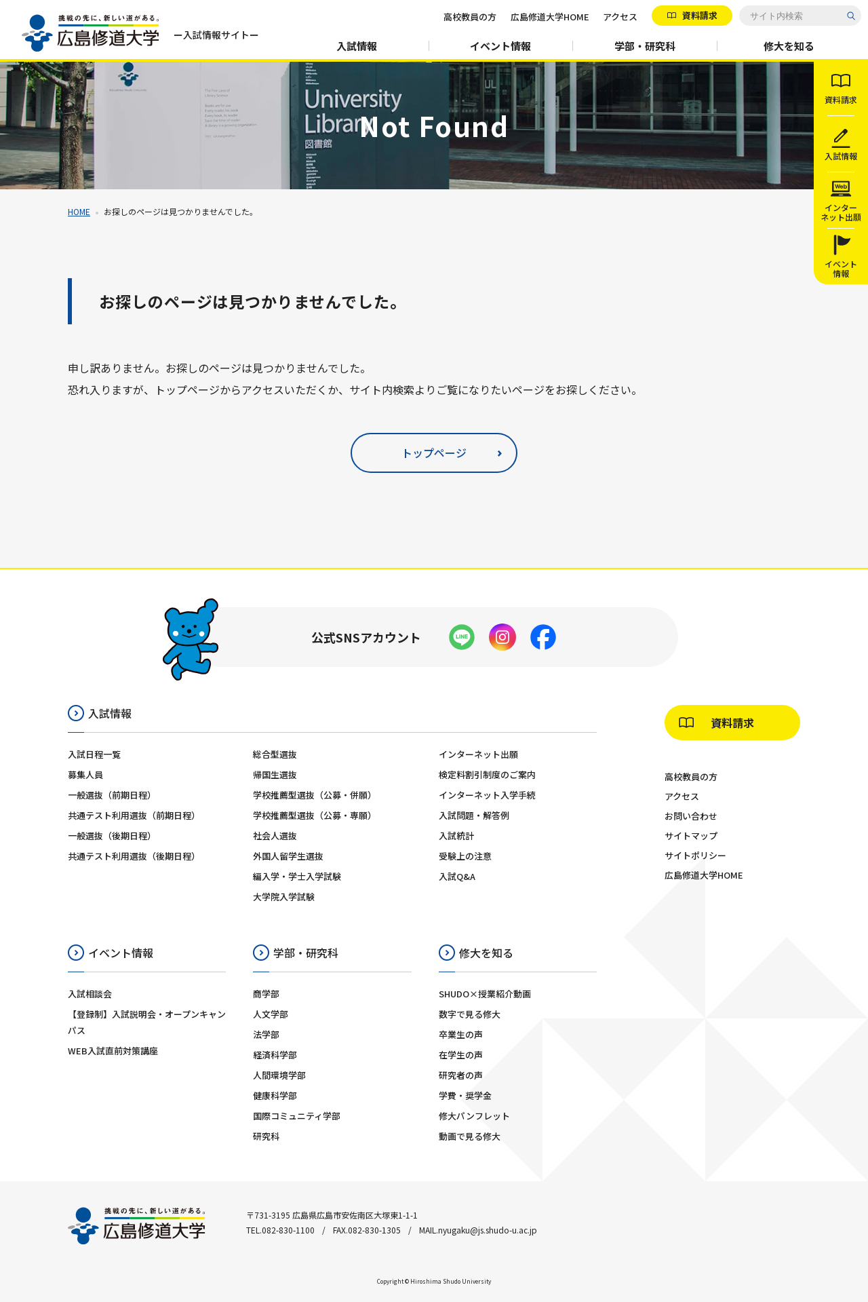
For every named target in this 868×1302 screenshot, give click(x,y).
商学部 (266, 993)
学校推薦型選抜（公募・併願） (314, 794)
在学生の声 (461, 1054)
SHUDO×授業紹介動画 (485, 993)
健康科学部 (275, 1095)
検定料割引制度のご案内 (487, 774)
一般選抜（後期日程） (112, 835)
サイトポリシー (695, 855)
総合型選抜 (275, 754)
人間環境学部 (279, 1075)
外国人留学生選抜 (288, 855)
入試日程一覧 (94, 754)
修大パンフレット (474, 1115)
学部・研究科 (644, 46)
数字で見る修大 (469, 1014)
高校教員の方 (469, 16)
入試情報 (356, 46)
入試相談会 (90, 993)
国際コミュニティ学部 (296, 1115)
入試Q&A (457, 876)
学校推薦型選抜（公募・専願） (314, 815)
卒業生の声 (461, 1034)
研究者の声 (461, 1075)
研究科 (266, 1136)
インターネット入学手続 (487, 794)
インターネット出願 (478, 754)
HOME (79, 211)
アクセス (620, 16)
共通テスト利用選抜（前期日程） (134, 815)
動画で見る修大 (469, 1136)
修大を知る (789, 46)
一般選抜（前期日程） (112, 794)
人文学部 (270, 1014)
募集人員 (85, 774)
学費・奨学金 (465, 1095)
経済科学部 (275, 1054)
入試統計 (456, 835)
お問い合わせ (691, 815)
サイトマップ (691, 835)
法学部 (266, 1034)
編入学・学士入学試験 (297, 876)
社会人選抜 (275, 835)
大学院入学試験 (284, 896)
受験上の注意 (465, 855)
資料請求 (698, 15)
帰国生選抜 (275, 774)
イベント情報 (500, 46)
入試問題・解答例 (474, 815)
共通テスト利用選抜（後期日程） (134, 855)
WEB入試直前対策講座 (113, 1050)
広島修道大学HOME (550, 16)
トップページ (434, 452)
